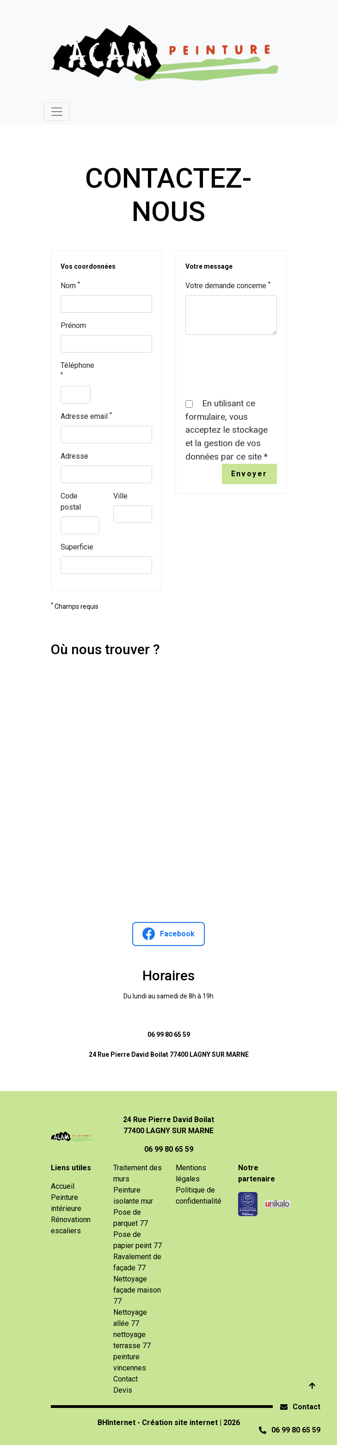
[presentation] (255, 360)
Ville (120, 496)
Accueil (62, 1186)
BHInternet (116, 1422)
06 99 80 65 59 (168, 1034)
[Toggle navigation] (57, 111)
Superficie (77, 547)
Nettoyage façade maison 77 (137, 1290)
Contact (306, 1406)
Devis (122, 1390)
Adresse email (86, 416)
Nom (70, 285)
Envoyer (249, 473)
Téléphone (77, 369)
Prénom (73, 325)
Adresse (74, 456)
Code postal (71, 501)
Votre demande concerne (227, 285)
